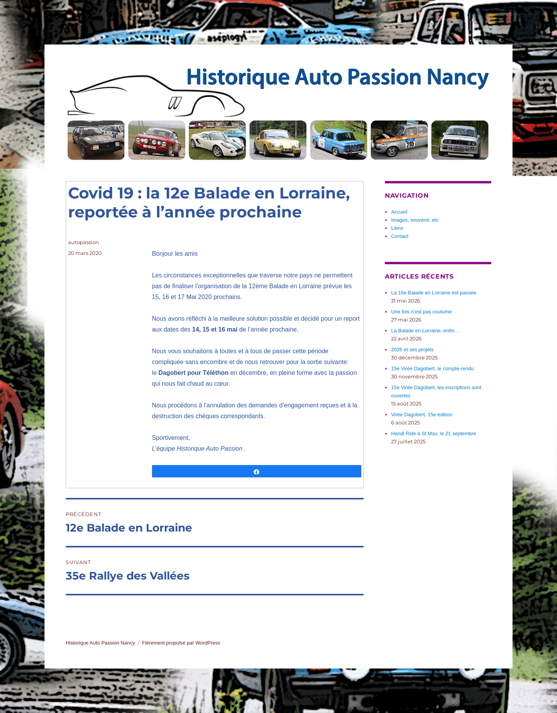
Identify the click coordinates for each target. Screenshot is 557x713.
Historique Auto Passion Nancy (100, 643)
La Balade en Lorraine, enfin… (425, 330)
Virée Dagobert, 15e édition (421, 414)
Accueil (399, 212)
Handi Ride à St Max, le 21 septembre (433, 433)
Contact (399, 236)
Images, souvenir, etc (415, 220)
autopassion (83, 242)
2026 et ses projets (412, 349)
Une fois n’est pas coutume (421, 312)
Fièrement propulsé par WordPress (181, 643)
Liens (397, 228)
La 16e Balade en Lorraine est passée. (434, 293)
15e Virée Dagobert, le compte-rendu (432, 368)
